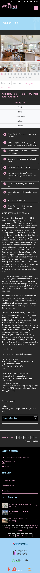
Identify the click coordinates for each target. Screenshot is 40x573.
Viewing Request (30, 83)
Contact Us (11, 87)
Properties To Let (8, 486)
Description (20, 102)
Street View (20, 116)
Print (3, 87)
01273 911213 (10, 1)
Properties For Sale (8, 480)
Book (20, 107)
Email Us (8, 466)
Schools (20, 126)
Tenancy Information (10, 418)
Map (20, 112)
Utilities (20, 121)
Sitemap (7, 528)
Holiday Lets (6, 491)
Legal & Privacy (32, 525)
